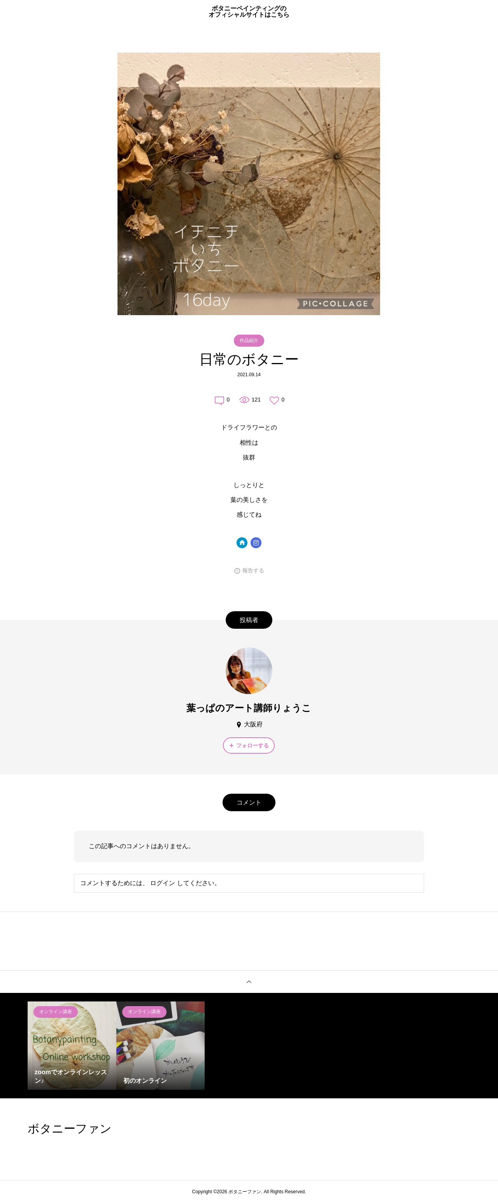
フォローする (252, 745)
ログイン (162, 883)
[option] (72, 1045)
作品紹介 (249, 340)
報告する (253, 570)
